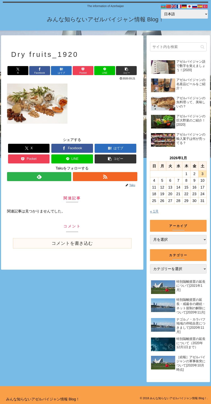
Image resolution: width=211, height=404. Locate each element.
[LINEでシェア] (104, 70)
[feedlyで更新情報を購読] (39, 176)
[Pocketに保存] (83, 70)
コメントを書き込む (72, 243)
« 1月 (154, 211)
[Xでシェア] (17, 70)
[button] (126, 70)
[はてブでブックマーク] (61, 70)
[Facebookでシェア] (39, 70)
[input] (178, 46)
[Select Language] (184, 14)
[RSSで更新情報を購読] (105, 176)
